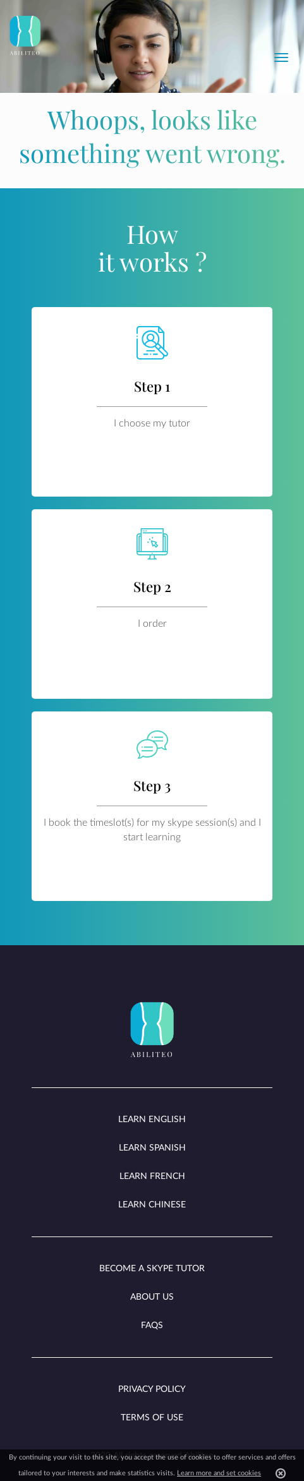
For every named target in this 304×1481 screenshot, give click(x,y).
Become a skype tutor (152, 1268)
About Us (152, 1297)
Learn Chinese (152, 1204)
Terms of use (152, 1417)
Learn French (152, 1176)
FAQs (152, 1325)
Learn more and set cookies (219, 1473)
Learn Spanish (152, 1148)
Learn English (152, 1119)
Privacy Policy (152, 1389)
